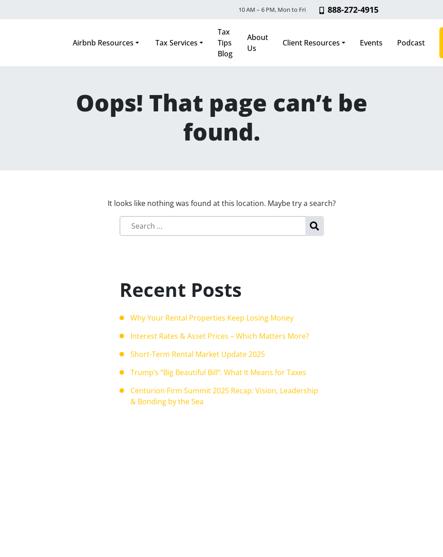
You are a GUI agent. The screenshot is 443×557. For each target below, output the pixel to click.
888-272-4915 (348, 9)
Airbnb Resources (103, 43)
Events (371, 43)
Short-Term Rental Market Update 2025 (197, 354)
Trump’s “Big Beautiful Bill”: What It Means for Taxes (218, 372)
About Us (257, 42)
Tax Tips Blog (225, 43)
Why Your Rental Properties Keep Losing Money (212, 318)
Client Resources (311, 43)
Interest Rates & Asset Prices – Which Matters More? (219, 336)
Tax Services (176, 43)
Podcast (411, 43)
